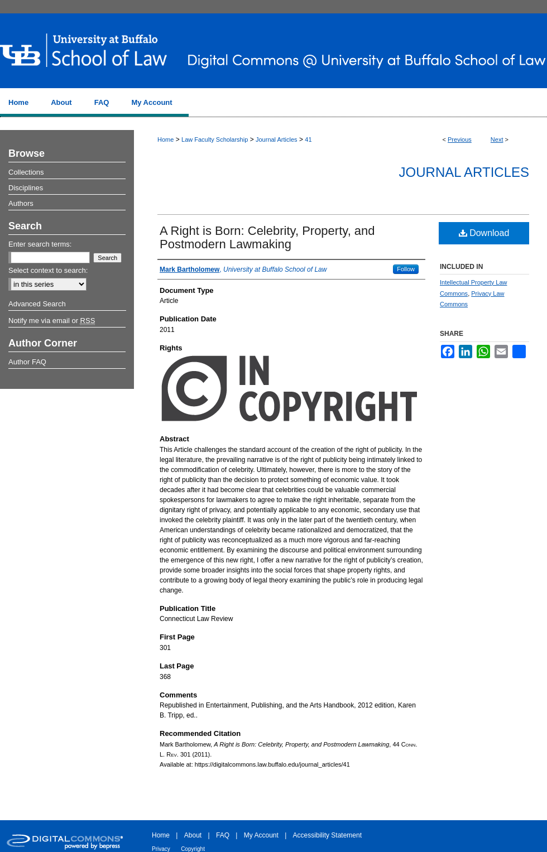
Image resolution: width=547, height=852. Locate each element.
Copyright (193, 849)
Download (484, 233)
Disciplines (25, 188)
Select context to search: (48, 270)
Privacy (161, 849)
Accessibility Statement (327, 835)
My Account (261, 835)
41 (308, 139)
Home (165, 139)
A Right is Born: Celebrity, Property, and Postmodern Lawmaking (267, 237)
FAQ (222, 835)
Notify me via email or (51, 320)
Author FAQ (27, 362)
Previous (460, 139)
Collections (26, 172)
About (192, 835)
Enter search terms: (39, 244)
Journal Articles (277, 139)
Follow (406, 269)
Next (497, 139)
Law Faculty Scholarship (214, 139)
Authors (20, 203)
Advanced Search (37, 304)
